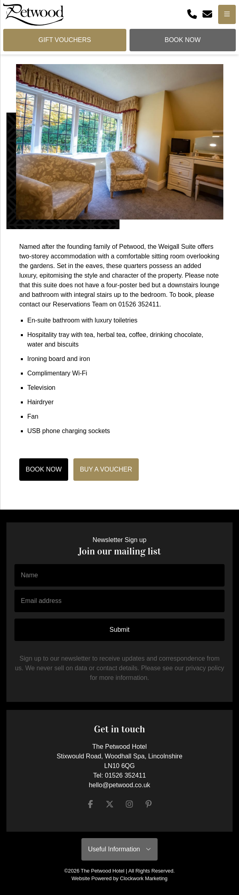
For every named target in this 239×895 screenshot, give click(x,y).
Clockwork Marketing (144, 878)
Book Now (182, 39)
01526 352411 (125, 775)
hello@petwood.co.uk (119, 785)
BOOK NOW (44, 469)
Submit (119, 629)
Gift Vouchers (64, 39)
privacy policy (205, 668)
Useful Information (119, 849)
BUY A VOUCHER (106, 469)
